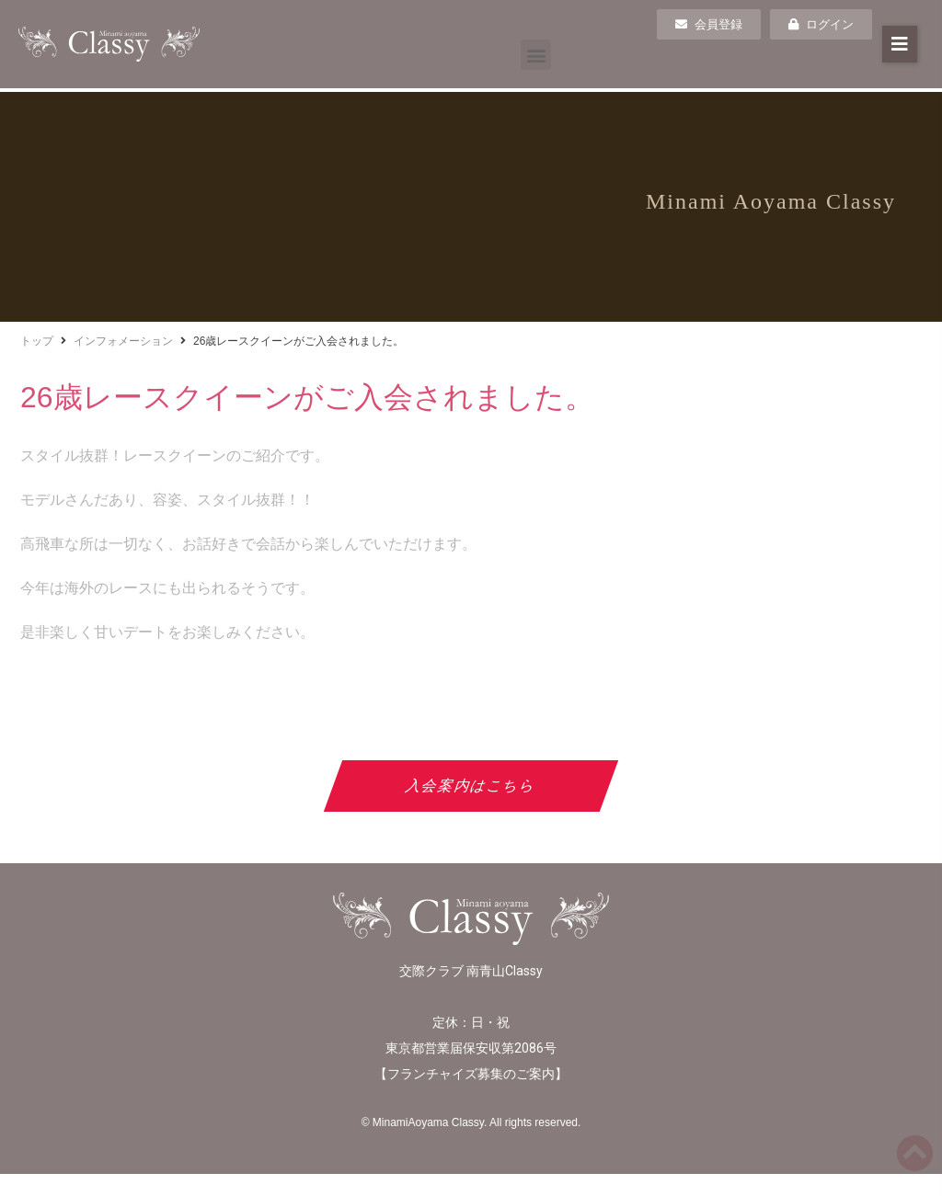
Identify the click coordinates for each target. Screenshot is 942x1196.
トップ (36, 341)
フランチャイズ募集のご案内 (471, 1073)
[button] (536, 55)
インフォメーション (123, 341)
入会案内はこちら (471, 785)
